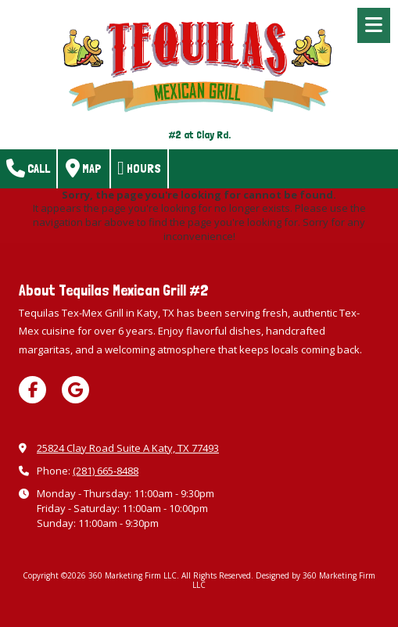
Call (28, 168)
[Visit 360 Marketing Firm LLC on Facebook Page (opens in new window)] (32, 389)
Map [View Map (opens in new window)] (84, 168)
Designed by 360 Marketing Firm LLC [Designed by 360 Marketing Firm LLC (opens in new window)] (283, 580)
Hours (139, 168)
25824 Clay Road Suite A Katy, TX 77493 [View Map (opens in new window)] (128, 448)
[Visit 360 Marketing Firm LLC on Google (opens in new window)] (75, 389)
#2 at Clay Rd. (199, 134)
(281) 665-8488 (105, 471)
